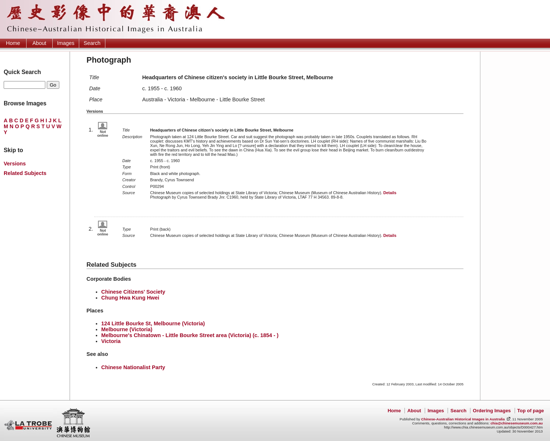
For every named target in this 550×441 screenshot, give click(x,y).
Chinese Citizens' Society (133, 292)
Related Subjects (25, 173)
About (39, 43)
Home (13, 43)
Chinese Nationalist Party (133, 367)
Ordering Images (492, 410)
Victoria (111, 341)
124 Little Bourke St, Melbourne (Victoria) (153, 323)
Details (389, 192)
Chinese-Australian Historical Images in (463, 419)
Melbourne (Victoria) (127, 329)
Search (92, 43)
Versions (15, 164)
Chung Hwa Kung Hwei (130, 298)
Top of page (530, 410)
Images (65, 43)
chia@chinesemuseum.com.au (516, 423)
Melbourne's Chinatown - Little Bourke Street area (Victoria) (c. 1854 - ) (189, 335)
